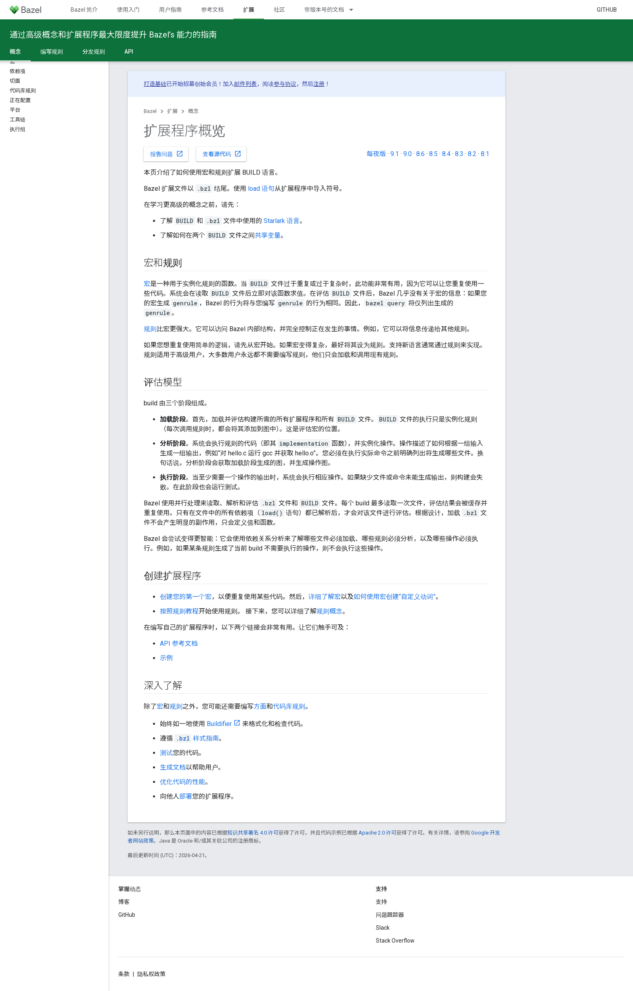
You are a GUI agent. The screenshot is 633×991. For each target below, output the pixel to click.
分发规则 (93, 51)
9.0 (407, 154)
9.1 (394, 154)
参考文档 (212, 9)
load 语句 (261, 188)
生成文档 (173, 767)
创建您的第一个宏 (186, 597)
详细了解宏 (324, 597)
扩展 (172, 111)
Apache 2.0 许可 (377, 833)
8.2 (472, 154)
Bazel (150, 111)
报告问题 (166, 153)
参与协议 (285, 84)
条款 (124, 974)
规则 (150, 329)
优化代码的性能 (182, 782)
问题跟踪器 (390, 915)
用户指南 (170, 9)
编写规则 (51, 51)
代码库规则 (289, 706)
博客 (124, 902)
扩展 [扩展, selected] (248, 9)
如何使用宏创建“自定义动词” (395, 597)
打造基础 (155, 84)
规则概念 (329, 611)
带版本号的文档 (324, 9)
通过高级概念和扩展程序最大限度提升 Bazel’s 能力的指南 (113, 35)
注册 (319, 84)
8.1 (485, 154)
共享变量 (268, 235)
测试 (166, 753)
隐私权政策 (151, 974)
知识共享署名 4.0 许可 (253, 833)
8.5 (433, 154)
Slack (383, 927)
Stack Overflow (395, 940)
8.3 (459, 154)
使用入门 (128, 9)
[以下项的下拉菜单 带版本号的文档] (355, 9)
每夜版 (376, 154)
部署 (185, 796)
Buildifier (219, 724)
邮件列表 (245, 84)
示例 (166, 658)
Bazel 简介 (84, 9)
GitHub (607, 9)
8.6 (420, 154)
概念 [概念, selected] (15, 51)
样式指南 (196, 738)
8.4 (446, 154)
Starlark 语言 (282, 221)
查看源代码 (222, 153)
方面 (260, 706)
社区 (279, 9)
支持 (381, 902)
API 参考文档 (179, 643)
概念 (193, 111)
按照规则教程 (179, 611)
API (128, 51)
